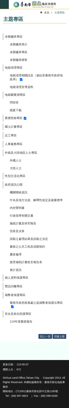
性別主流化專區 (15, 176)
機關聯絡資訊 (18, 192)
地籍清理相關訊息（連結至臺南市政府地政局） (36, 77)
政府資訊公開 (13, 184)
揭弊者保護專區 (15, 295)
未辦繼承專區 (13, 36)
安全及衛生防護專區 (18, 313)
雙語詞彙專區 (13, 286)
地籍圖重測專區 (15, 94)
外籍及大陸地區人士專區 (21, 152)
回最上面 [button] (59, 336)
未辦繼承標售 (18, 59)
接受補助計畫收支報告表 (26, 262)
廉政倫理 (16, 254)
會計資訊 (16, 269)
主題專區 (59, 12)
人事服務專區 (13, 144)
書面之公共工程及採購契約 (27, 246)
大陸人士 (16, 168)
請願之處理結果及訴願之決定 (29, 238)
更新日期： (9, 364)
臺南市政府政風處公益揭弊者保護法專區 (36, 302)
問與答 (14, 102)
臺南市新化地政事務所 (34, 4)
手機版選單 (4, 4)
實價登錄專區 (13, 118)
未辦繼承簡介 (18, 44)
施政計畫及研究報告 (23, 223)
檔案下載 (16, 110)
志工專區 (11, 135)
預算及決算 (17, 231)
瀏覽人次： (9, 369)
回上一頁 (45, 336)
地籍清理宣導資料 (21, 87)
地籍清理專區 (13, 67)
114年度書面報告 (21, 321)
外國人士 (16, 160)
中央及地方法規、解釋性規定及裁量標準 (36, 200)
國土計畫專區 (13, 126)
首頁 (46, 12)
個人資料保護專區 (16, 277)
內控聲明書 (17, 207)
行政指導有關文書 (21, 215)
